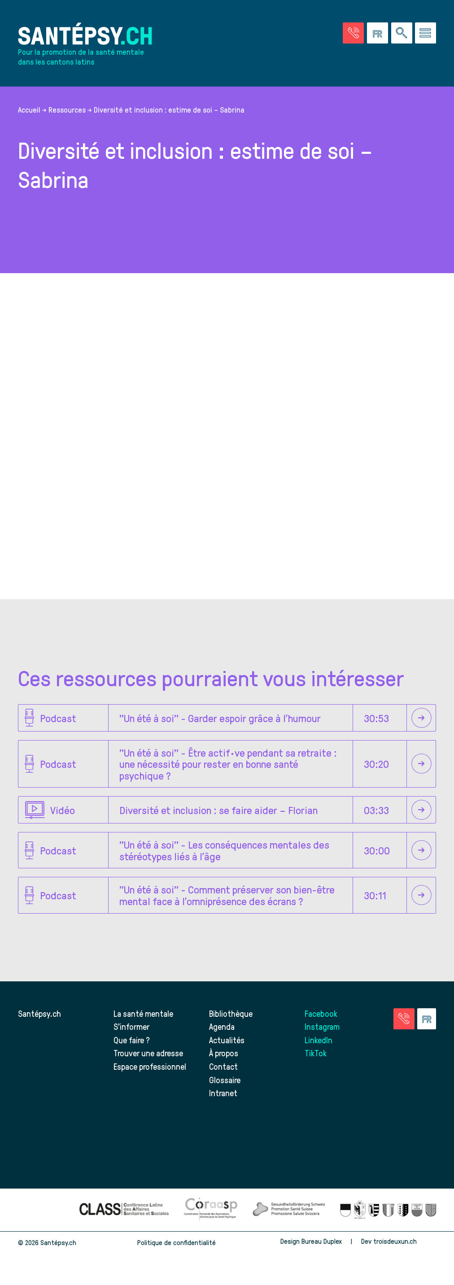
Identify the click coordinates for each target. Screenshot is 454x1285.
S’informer (131, 1026)
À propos (223, 1052)
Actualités (226, 1039)
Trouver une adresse (148, 1052)
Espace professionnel (150, 1066)
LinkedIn (318, 1039)
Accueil (29, 109)
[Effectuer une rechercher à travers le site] (401, 33)
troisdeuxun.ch (404, 1241)
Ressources (67, 109)
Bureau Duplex (321, 1241)
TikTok (316, 1052)
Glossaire (224, 1079)
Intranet (223, 1092)
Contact (223, 1066)
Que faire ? (132, 1039)
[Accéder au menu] (425, 33)
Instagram (322, 1026)
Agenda (222, 1026)
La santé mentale (143, 1013)
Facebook (321, 1013)
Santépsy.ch (39, 1013)
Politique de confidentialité (176, 1242)
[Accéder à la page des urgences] (353, 33)
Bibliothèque (231, 1013)
